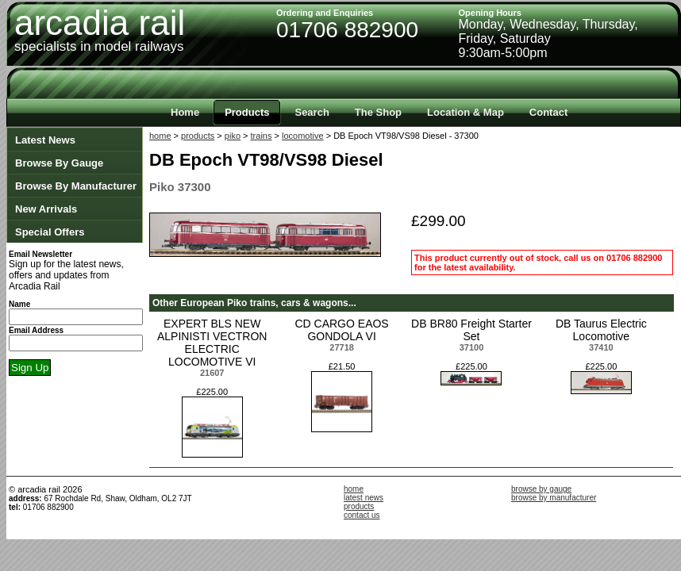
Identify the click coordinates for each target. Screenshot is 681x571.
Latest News (45, 140)
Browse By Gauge (59, 163)
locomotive (303, 135)
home (160, 135)
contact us (362, 515)
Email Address (36, 330)
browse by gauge (541, 489)
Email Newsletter (40, 254)
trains (261, 135)
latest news (363, 497)
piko (232, 135)
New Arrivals (46, 209)
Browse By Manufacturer (76, 186)
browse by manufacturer (553, 497)
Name (19, 304)
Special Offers (49, 232)
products (197, 135)
